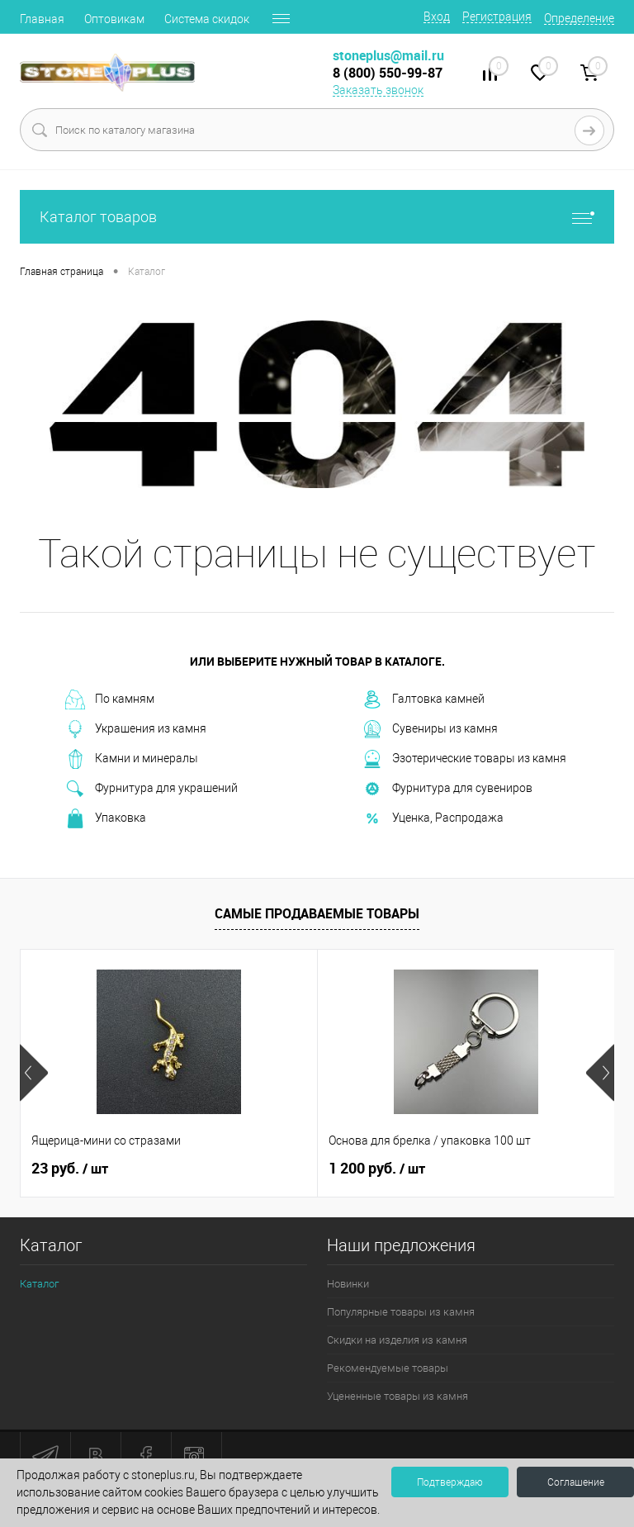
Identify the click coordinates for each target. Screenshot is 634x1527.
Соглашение (575, 1482)
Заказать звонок (378, 90)
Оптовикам (114, 19)
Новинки (348, 1284)
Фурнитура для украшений (151, 789)
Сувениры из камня (430, 729)
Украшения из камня (135, 729)
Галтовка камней (423, 699)
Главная (42, 19)
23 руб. (69, 1168)
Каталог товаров (317, 217)
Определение (579, 18)
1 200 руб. (377, 1168)
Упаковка (105, 818)
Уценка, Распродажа (433, 818)
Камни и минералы (131, 759)
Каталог (39, 1284)
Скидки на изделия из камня (397, 1340)
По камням (109, 699)
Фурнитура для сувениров (447, 789)
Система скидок (206, 19)
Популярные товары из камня (401, 1312)
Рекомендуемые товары (387, 1368)
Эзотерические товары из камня (464, 759)
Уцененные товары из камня (397, 1396)
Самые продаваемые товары (317, 913)
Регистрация (497, 16)
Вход (436, 16)
